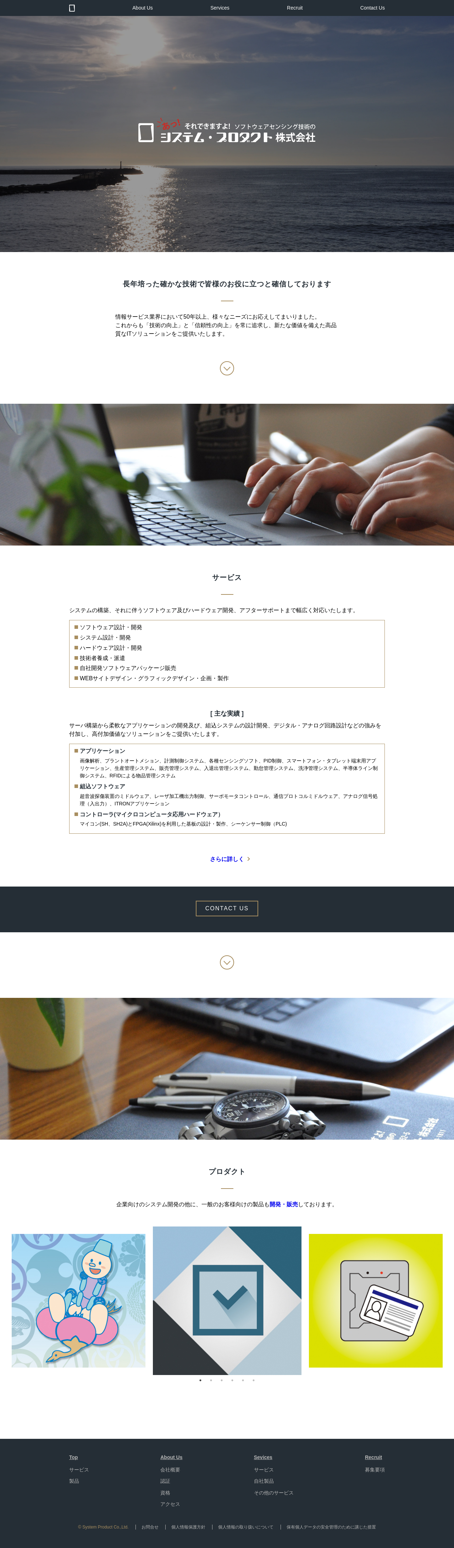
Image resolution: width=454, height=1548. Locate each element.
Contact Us (372, 8)
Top (73, 1457)
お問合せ (150, 1527)
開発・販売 (284, 1204)
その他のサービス (274, 1493)
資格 (165, 1493)
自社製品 (264, 1481)
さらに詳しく (227, 859)
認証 (165, 1481)
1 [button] (200, 1380)
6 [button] (253, 1380)
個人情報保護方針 (188, 1527)
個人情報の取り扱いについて (245, 1527)
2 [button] (211, 1380)
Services (219, 8)
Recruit (295, 8)
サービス (79, 1469)
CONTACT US (227, 908)
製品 (74, 1481)
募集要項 (375, 1469)
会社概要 (170, 1469)
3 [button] (221, 1380)
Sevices (263, 1457)
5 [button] (243, 1380)
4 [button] (232, 1380)
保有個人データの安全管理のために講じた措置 (331, 1527)
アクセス (170, 1504)
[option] (227, 1300)
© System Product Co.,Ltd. (103, 1527)
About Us (142, 8)
